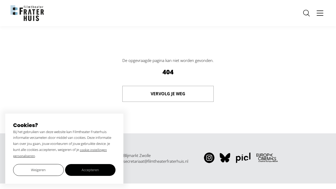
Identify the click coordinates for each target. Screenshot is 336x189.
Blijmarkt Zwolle (137, 155)
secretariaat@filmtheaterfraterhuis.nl (155, 161)
